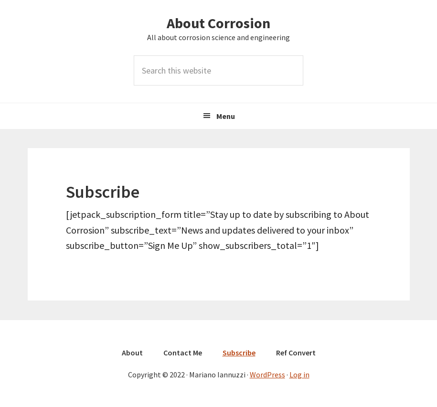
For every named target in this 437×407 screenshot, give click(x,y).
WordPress (267, 374)
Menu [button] (225, 116)
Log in (299, 374)
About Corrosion (218, 23)
